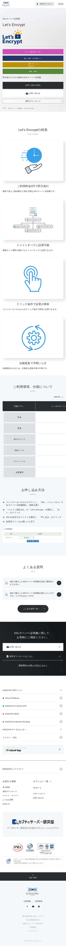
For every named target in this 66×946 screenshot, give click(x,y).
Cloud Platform (12, 698)
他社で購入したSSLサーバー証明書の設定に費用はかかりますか (32, 582)
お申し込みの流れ (33, 85)
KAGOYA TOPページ (12, 690)
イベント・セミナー (11, 795)
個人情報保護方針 (33, 920)
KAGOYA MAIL (12, 714)
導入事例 (6, 787)
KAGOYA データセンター (14, 729)
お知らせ (6, 804)
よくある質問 (8, 800)
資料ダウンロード (33, 101)
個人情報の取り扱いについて (33, 916)
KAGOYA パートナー (13, 769)
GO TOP (33, 878)
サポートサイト (39, 794)
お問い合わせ (32, 93)
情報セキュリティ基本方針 (33, 923)
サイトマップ (33, 931)
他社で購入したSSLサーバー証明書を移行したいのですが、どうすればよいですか (32, 594)
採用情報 (38, 901)
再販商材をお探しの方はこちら (32, 665)
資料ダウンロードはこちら (19, 656)
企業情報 (27, 901)
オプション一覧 (40, 781)
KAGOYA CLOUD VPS (16, 706)
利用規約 (33, 927)
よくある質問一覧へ (31, 609)
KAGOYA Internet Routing (17, 722)
